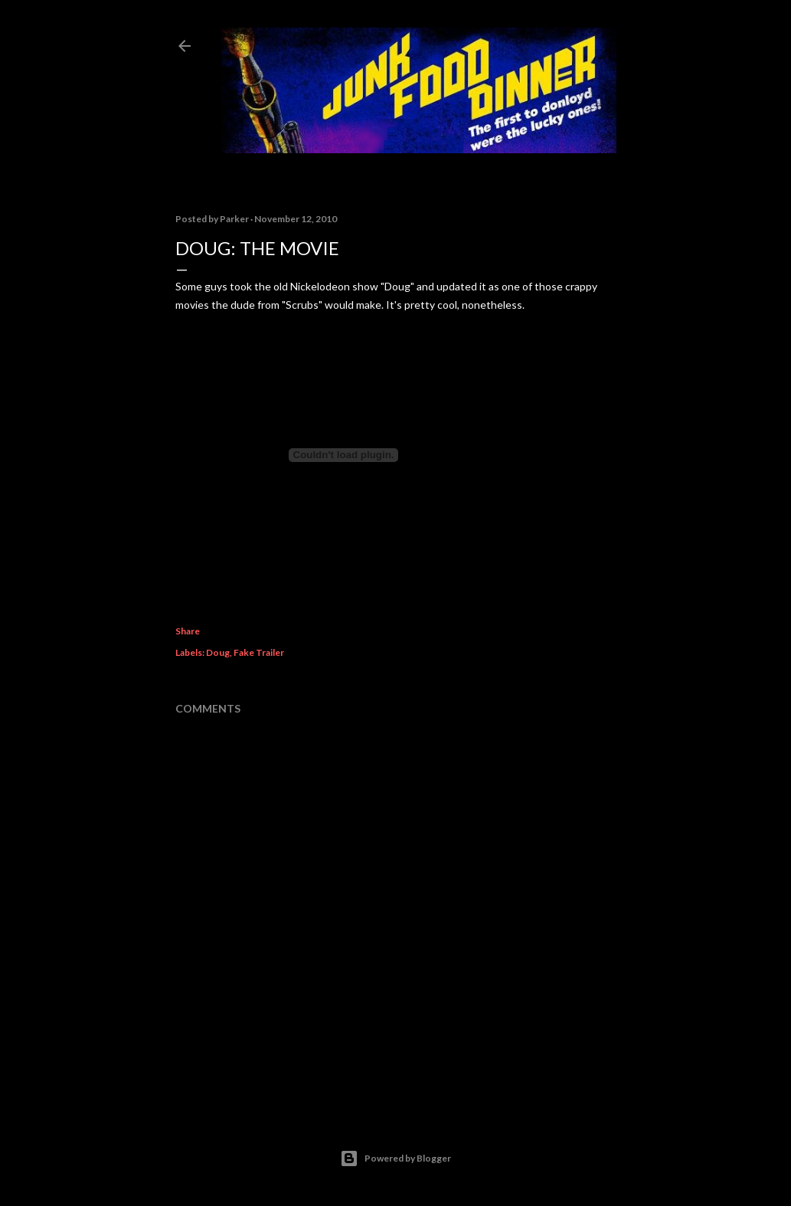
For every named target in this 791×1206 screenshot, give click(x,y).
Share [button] (187, 631)
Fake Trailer (259, 652)
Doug (218, 652)
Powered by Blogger (395, 1158)
